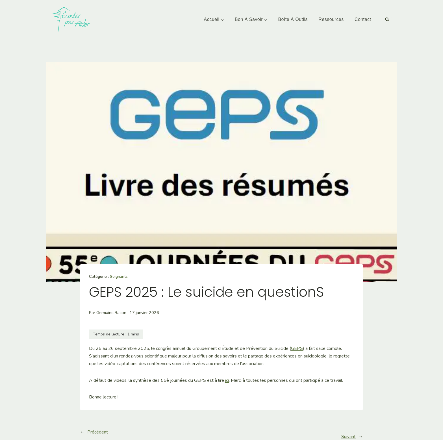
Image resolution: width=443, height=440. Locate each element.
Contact (363, 19)
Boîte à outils (293, 19)
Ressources (331, 19)
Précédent (97, 432)
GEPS (297, 348)
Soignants (119, 276)
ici (227, 380)
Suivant (348, 437)
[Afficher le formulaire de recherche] (387, 19)
